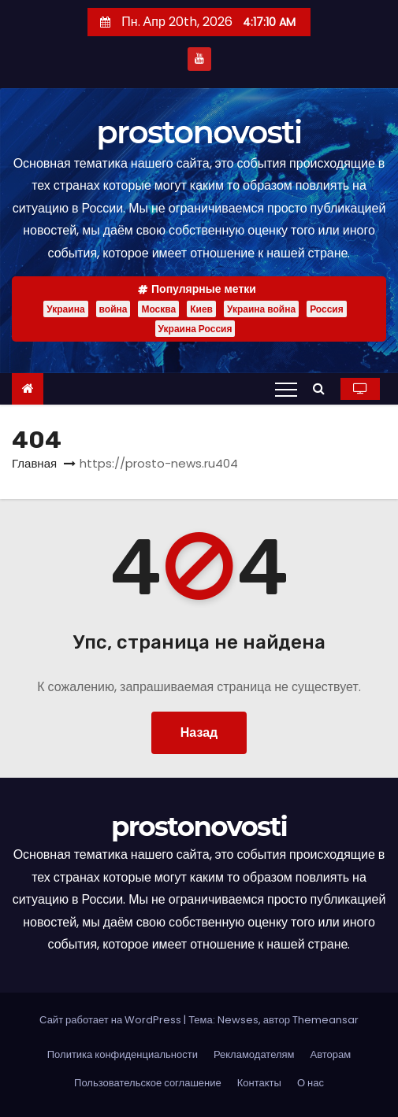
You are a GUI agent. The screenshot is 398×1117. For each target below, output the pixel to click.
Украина (65, 309)
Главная (34, 463)
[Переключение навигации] (286, 388)
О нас (310, 1082)
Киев (201, 309)
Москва (158, 309)
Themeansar (325, 1019)
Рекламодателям (254, 1054)
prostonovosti (198, 132)
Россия (327, 309)
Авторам (331, 1054)
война (113, 309)
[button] (322, 388)
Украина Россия (195, 328)
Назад (199, 732)
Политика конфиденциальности (122, 1054)
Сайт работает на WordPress (111, 1019)
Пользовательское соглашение (147, 1082)
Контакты (259, 1082)
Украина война (261, 309)
